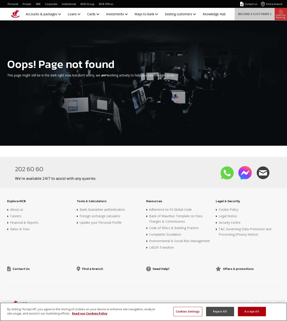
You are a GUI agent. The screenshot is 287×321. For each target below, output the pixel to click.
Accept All (251, 311)
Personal (13, 4)
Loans (74, 14)
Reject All (220, 311)
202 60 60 (29, 169)
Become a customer (254, 14)
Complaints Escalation (165, 234)
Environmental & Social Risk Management (179, 241)
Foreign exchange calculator (100, 216)
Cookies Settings (188, 311)
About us (16, 209)
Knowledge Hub (214, 14)
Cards (93, 14)
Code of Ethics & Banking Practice (174, 228)
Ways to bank (146, 14)
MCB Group (87, 4)
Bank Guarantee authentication (102, 209)
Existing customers (180, 14)
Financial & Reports (24, 222)
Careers (15, 216)
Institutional (69, 4)
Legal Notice (228, 216)
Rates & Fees (20, 229)
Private (27, 4)
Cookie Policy (228, 209)
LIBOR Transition (161, 247)
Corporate (51, 4)
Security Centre (230, 222)
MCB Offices (106, 4)
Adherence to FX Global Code (170, 209)
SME (38, 4)
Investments (117, 14)
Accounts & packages (43, 14)
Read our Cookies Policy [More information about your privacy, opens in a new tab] (89, 313)
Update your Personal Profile (101, 222)
